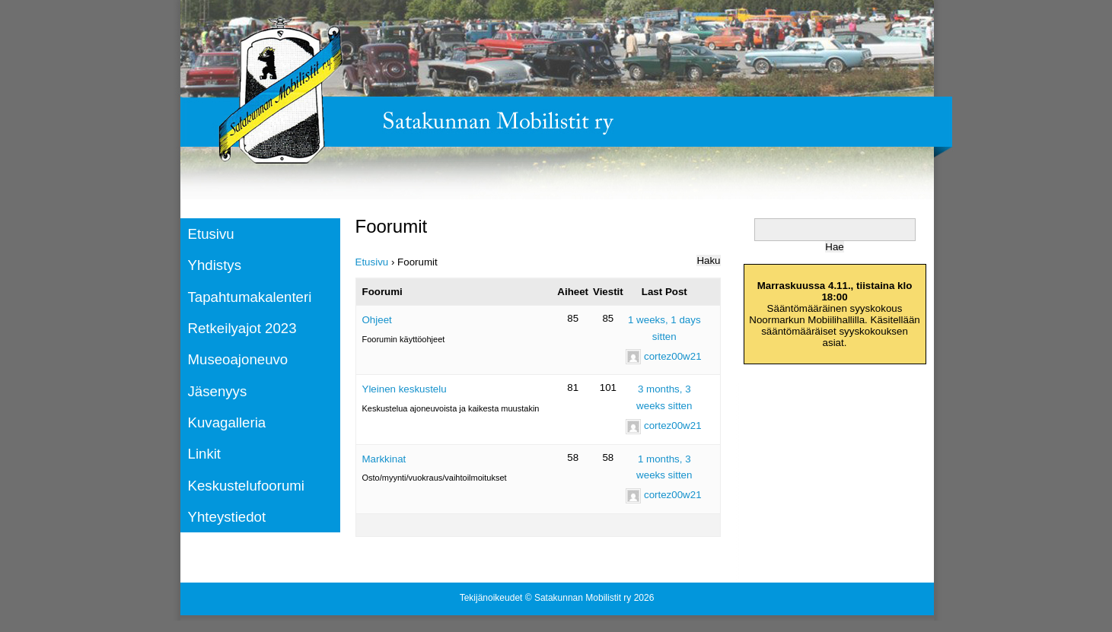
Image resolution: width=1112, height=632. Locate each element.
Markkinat (384, 459)
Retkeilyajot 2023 (242, 328)
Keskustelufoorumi (246, 486)
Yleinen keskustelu (404, 389)
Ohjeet (377, 320)
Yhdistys (215, 265)
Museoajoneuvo (238, 359)
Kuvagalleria (227, 422)
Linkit (204, 454)
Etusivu (211, 234)
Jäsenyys (217, 391)
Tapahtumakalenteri (250, 297)
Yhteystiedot (227, 517)
